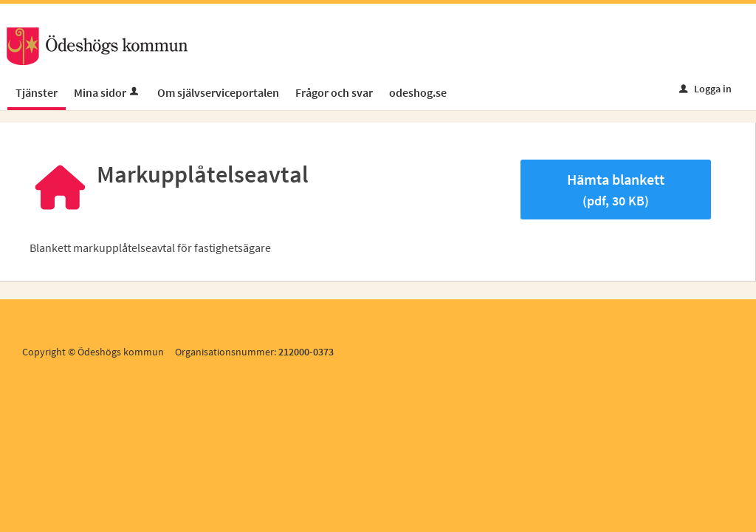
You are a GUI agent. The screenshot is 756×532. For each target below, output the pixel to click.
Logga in (705, 88)
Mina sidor (107, 92)
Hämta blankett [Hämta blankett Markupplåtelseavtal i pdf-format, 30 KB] (615, 189)
